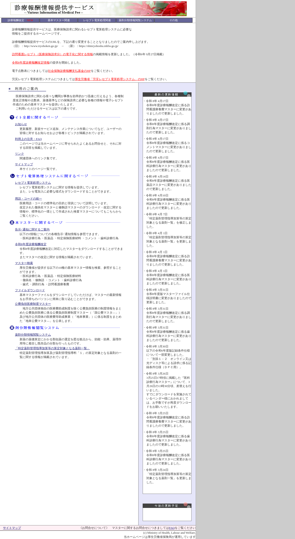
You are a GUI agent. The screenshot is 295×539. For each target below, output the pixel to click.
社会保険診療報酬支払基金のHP (69, 71)
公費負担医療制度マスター (33, 304)
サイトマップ (24, 164)
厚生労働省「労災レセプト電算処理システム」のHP (110, 79)
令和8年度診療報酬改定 (31, 244)
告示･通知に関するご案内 (32, 229)
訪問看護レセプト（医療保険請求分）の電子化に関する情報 (52, 54)
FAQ (172, 528)
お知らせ (21, 124)
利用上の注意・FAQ (28, 139)
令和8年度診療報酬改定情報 (31, 62)
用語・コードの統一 (28, 198)
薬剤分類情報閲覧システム (33, 334)
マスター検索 (24, 263)
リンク (19, 153)
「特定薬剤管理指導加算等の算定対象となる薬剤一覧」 (52, 348)
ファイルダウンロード (30, 290)
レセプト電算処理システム (33, 182)
